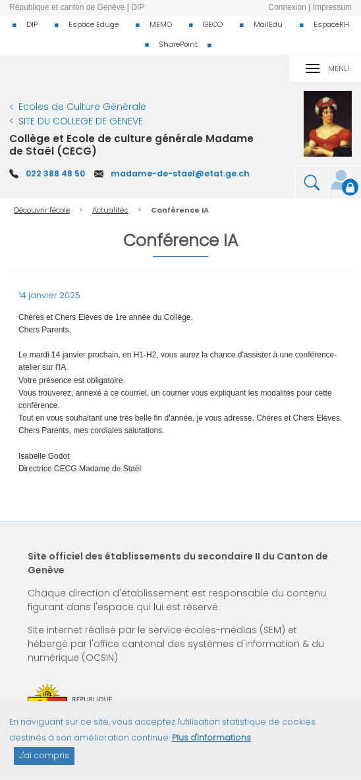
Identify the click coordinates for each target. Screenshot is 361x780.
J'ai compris (44, 762)
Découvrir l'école (42, 210)
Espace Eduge (94, 24)
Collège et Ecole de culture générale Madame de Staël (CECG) (131, 144)
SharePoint (178, 44)
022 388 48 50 (55, 173)
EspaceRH (331, 24)
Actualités (110, 210)
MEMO (161, 24)
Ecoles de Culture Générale (82, 106)
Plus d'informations (211, 744)
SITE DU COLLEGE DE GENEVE (80, 121)
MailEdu (268, 24)
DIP (32, 24)
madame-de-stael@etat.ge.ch (180, 173)
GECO (213, 24)
